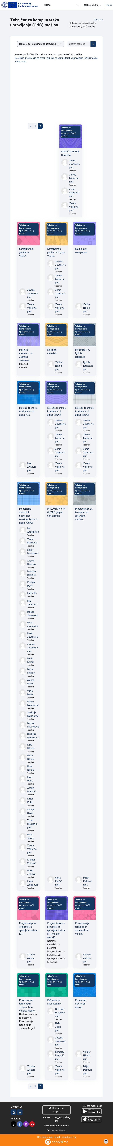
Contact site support (56, 1110)
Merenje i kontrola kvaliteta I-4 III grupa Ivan (28, 411)
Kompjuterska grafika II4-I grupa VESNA (56, 252)
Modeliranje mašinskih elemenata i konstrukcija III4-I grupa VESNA (28, 515)
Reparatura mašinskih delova (80, 1004)
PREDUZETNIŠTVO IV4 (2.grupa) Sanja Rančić (56, 512)
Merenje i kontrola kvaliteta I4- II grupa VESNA (84, 411)
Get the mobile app (56, 1130)
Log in (108, 5)
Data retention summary (56, 1125)
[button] (77, 5)
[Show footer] (106, 1141)
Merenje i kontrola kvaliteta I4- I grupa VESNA (56, 411)
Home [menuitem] (47, 5)
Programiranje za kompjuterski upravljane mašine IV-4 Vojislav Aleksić (56, 930)
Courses (98, 19)
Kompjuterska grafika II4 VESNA (26, 252)
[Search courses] (79, 44)
